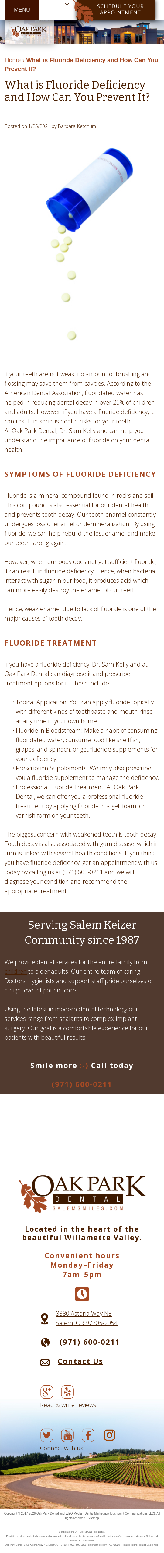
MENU (22, 10)
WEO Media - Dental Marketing (87, 1513)
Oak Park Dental (47, 1513)
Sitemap (93, 1518)
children (16, 971)
